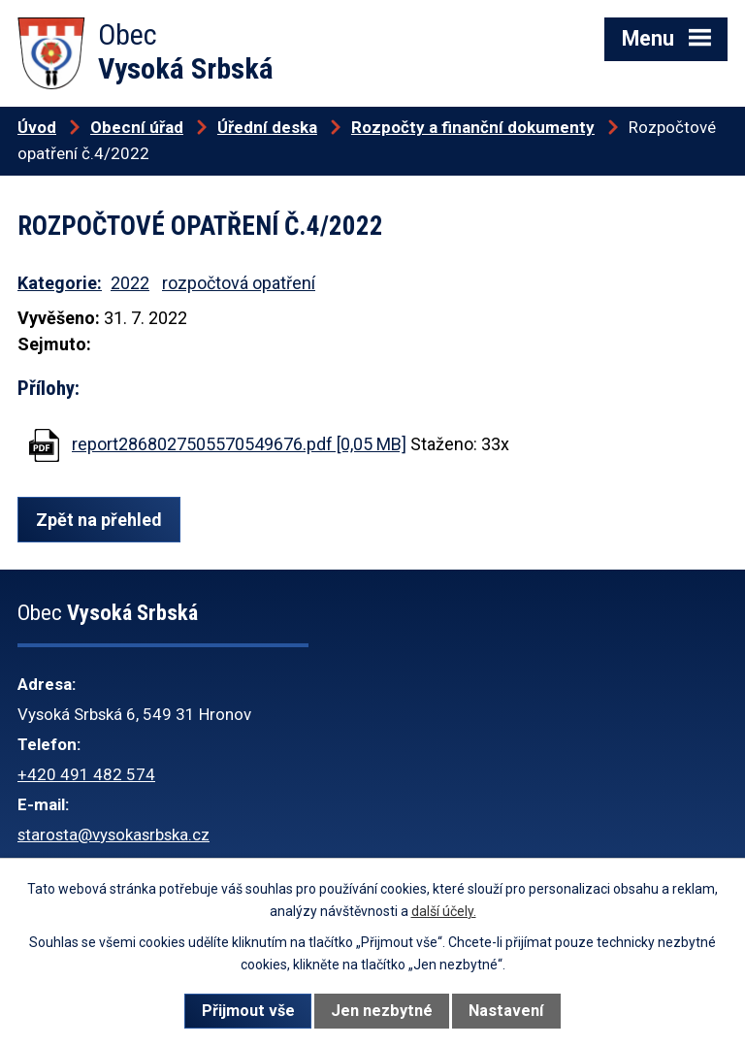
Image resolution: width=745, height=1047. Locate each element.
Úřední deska (267, 127)
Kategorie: (59, 283)
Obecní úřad (136, 127)
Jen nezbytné (382, 1010)
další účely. (443, 911)
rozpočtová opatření (238, 283)
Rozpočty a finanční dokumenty (473, 127)
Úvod (36, 127)
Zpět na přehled (99, 519)
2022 (130, 283)
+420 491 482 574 (86, 774)
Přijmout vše (248, 1010)
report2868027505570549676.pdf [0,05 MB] (239, 444)
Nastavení (506, 1010)
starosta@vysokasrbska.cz (113, 834)
